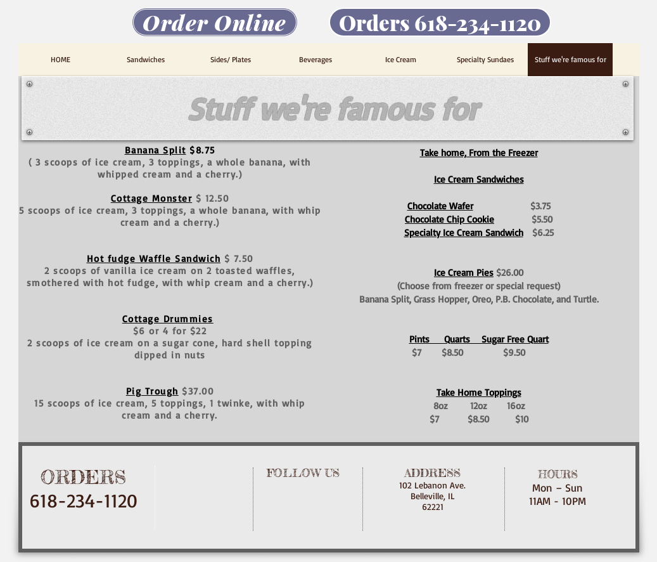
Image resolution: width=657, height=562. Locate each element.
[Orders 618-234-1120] (440, 22)
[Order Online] (215, 22)
